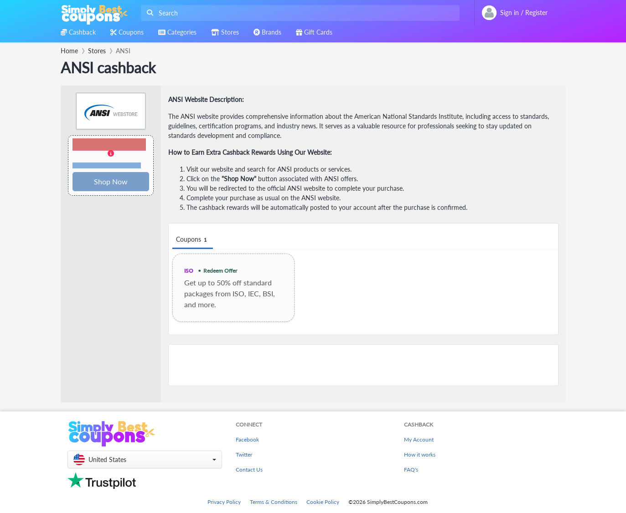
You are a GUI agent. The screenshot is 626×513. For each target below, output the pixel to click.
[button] (110, 154)
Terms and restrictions (106, 165)
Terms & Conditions (273, 501)
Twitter (244, 454)
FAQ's (411, 469)
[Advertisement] (363, 365)
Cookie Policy (322, 501)
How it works (419, 454)
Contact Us (249, 469)
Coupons (192, 239)
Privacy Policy (224, 501)
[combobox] (298, 12)
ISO (188, 270)
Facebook (247, 439)
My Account (419, 439)
